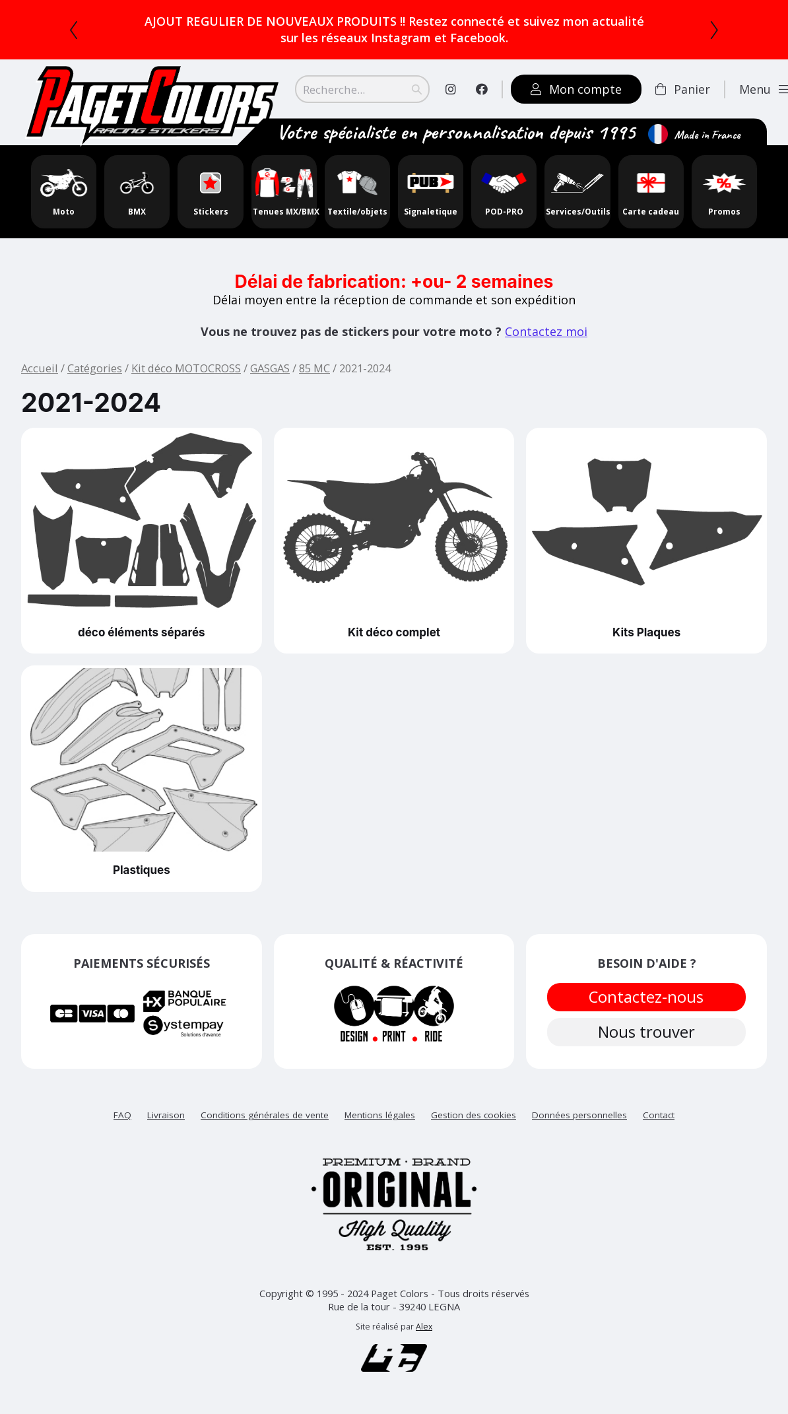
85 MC (314, 368)
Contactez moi (546, 331)
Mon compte (576, 89)
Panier (682, 89)
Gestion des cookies (473, 1122)
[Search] (362, 89)
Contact (658, 1122)
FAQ (122, 1122)
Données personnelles (579, 1122)
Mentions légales (380, 1122)
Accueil (39, 368)
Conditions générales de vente (265, 1122)
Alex (424, 1333)
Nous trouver (647, 1038)
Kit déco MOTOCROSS (186, 368)
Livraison (166, 1122)
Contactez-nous (646, 999)
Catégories (94, 368)
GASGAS (270, 368)
